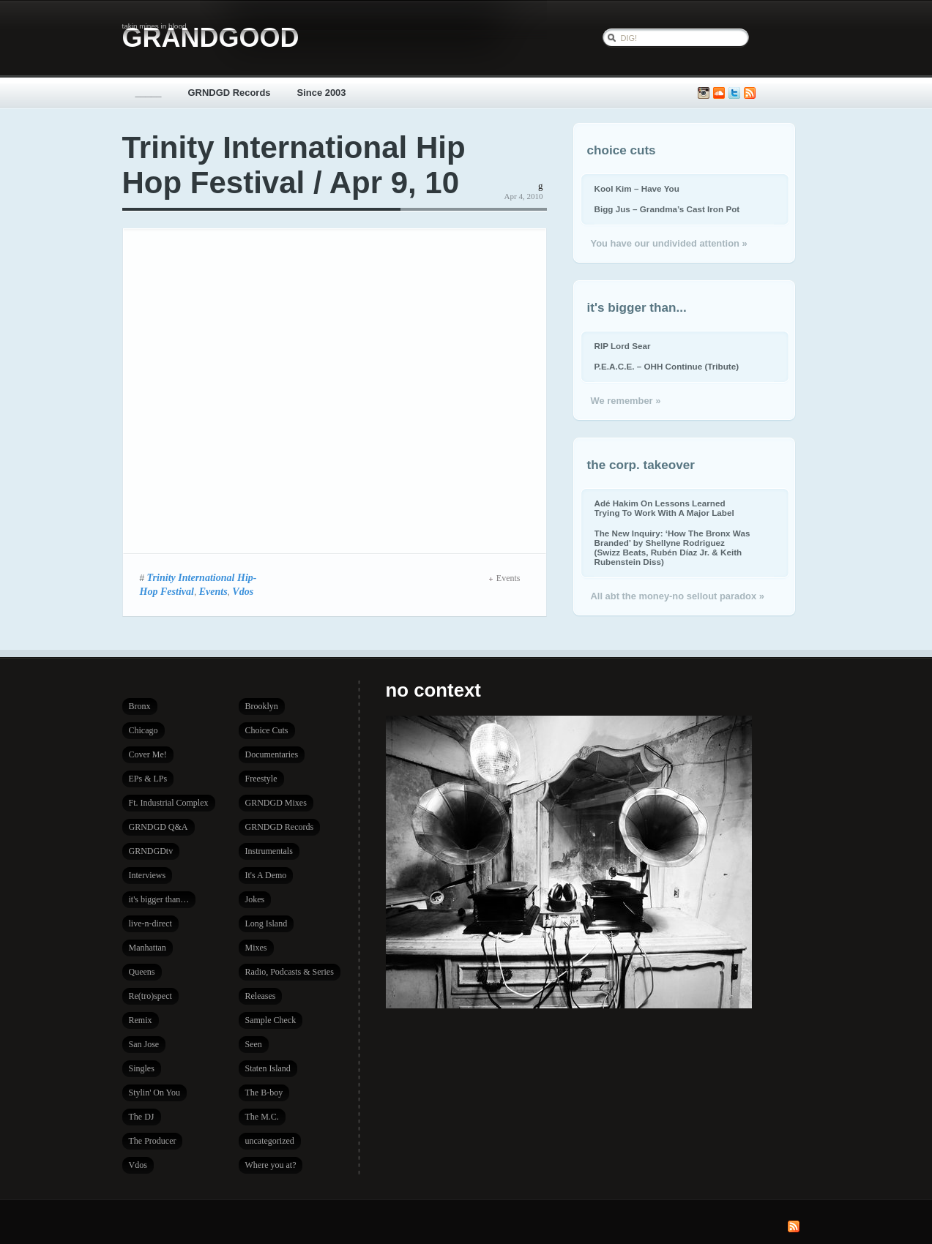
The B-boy (264, 1092)
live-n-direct (150, 923)
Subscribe (750, 93)
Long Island (266, 923)
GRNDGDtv (151, 851)
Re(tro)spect (150, 996)
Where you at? (271, 1165)
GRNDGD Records (229, 92)
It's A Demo (266, 875)
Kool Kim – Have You (636, 188)
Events (213, 591)
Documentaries (272, 754)
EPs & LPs (148, 778)
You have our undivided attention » (669, 243)
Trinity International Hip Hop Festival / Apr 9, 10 (294, 165)
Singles (141, 1068)
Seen (253, 1044)
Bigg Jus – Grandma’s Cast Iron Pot (667, 209)
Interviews (147, 875)
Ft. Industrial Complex (169, 803)
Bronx (140, 706)
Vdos (242, 591)
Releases (260, 996)
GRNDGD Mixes (276, 803)
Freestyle (261, 778)
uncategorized (269, 1141)
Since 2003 (321, 92)
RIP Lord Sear (622, 346)
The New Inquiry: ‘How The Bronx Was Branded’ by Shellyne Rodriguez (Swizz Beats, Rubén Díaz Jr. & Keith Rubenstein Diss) (672, 547)
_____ (148, 92)
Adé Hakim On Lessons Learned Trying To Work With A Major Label (664, 507)
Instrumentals (269, 851)
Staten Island (268, 1068)
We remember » (626, 400)
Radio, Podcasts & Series (289, 972)
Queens (142, 972)
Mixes (256, 948)
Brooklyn (261, 706)
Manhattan (147, 948)
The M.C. (262, 1117)
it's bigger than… (159, 899)
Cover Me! (148, 754)
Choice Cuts (266, 730)
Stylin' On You (155, 1092)
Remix (140, 1020)
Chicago (143, 730)
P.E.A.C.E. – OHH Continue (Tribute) (666, 366)
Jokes (255, 899)
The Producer (152, 1141)
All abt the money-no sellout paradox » (677, 596)
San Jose (144, 1044)
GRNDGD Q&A (158, 827)
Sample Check (271, 1020)
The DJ (141, 1117)
